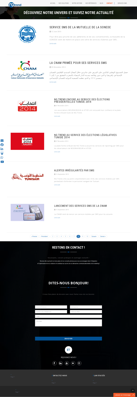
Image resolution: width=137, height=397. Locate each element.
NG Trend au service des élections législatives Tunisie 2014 (87, 139)
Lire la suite (53, 43)
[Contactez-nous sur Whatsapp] (2, 158)
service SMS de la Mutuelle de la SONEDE (80, 27)
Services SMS (122, 3)
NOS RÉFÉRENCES (91, 3)
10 (88, 236)
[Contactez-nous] (2, 141)
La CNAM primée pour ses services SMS (78, 63)
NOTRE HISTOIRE (77, 3)
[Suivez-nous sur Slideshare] (2, 154)
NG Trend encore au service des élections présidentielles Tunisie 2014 (85, 104)
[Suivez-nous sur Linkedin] (2, 149)
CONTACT (109, 3)
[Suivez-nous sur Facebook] (2, 145)
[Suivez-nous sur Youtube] (2, 162)
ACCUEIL (52, 3)
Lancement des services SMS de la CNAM (85, 208)
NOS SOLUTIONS (64, 3)
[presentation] (59, 327)
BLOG (101, 3)
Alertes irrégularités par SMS (82, 174)
